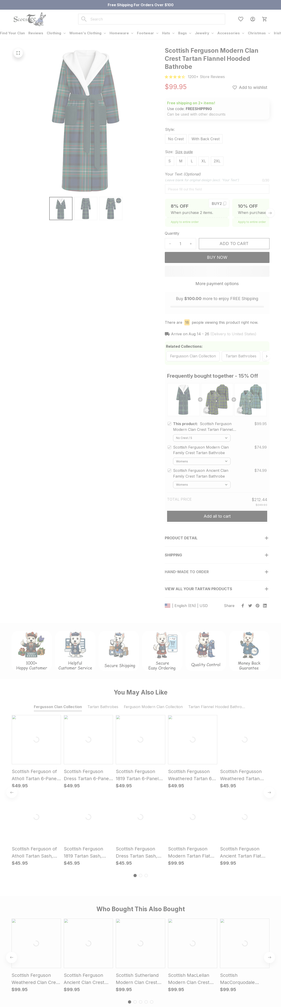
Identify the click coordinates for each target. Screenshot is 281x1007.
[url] (206, 77)
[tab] (135, 721)
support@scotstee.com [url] (54, 965)
